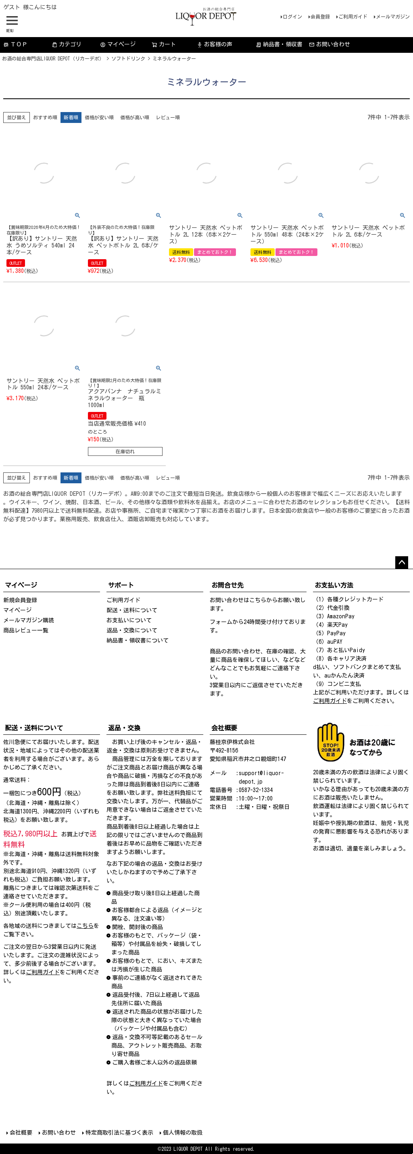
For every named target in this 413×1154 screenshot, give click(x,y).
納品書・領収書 (279, 45)
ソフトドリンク (128, 58)
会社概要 (21, 1132)
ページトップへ (401, 562)
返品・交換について (131, 630)
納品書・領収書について (137, 640)
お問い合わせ (329, 45)
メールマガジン (393, 16)
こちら (257, 600)
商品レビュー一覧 (25, 630)
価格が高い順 (134, 117)
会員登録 (320, 16)
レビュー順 (168, 117)
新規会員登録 (20, 600)
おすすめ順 (45, 117)
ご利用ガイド (352, 16)
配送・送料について (131, 610)
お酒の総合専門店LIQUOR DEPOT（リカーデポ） (53, 58)
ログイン (292, 16)
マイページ (118, 45)
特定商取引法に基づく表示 (119, 1132)
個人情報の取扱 (182, 1132)
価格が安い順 (99, 117)
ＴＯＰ (15, 45)
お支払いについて (129, 620)
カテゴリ (66, 45)
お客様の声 (214, 45)
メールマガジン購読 (28, 620)
